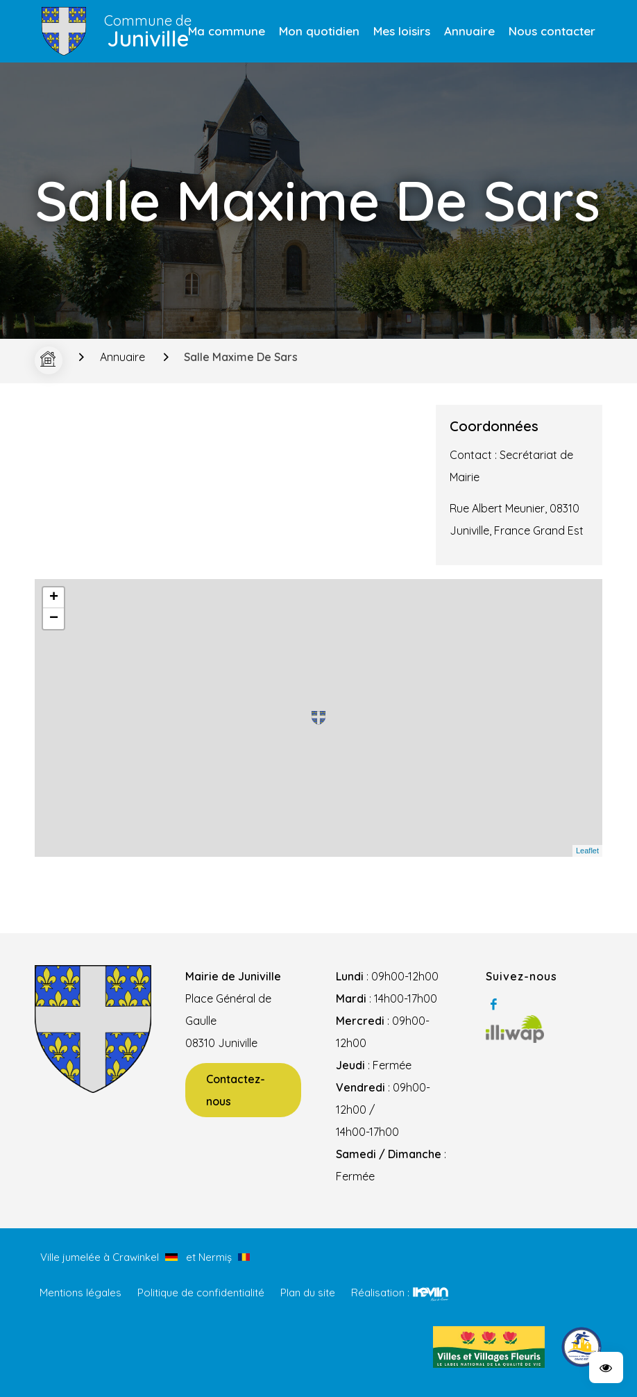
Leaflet (587, 850)
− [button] (53, 618)
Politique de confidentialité (200, 1292)
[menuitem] (226, 31)
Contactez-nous (235, 1090)
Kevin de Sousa (430, 1293)
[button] (606, 1367)
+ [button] (53, 597)
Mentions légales (80, 1292)
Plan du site (307, 1292)
